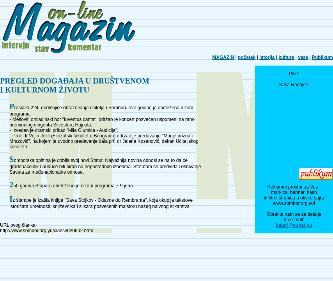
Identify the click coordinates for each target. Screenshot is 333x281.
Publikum (322, 57)
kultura (286, 57)
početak (246, 57)
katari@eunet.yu (294, 225)
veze (303, 57)
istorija (267, 57)
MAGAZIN (223, 57)
